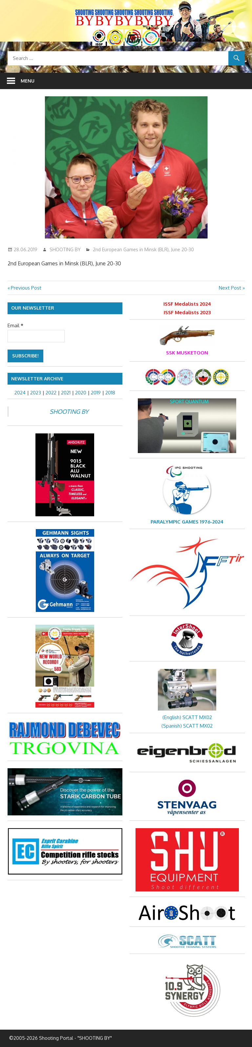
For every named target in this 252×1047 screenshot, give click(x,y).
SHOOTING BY (65, 249)
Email (15, 325)
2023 (35, 393)
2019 (96, 393)
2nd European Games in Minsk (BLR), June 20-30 (143, 249)
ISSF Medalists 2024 (187, 304)
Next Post (230, 288)
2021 (66, 393)
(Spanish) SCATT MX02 (187, 726)
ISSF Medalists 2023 (187, 312)
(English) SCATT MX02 (187, 717)
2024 (20, 393)
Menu (27, 81)
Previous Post (25, 288)
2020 (80, 393)
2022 (51, 393)
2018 (110, 393)
